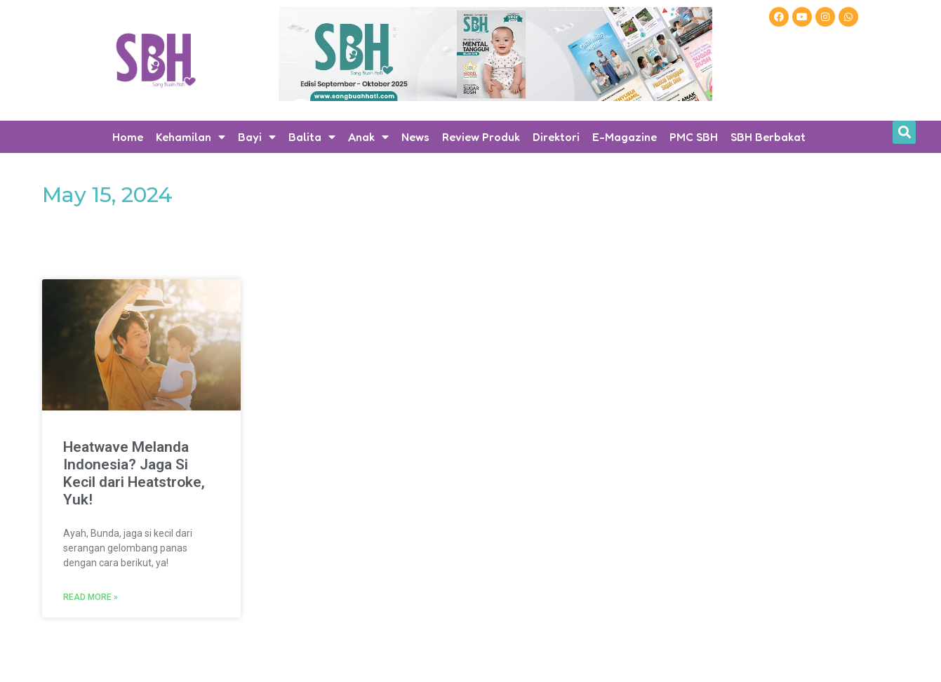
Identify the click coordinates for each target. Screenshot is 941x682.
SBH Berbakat (768, 137)
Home (127, 137)
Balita (311, 136)
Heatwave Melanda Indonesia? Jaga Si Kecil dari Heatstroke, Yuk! (134, 474)
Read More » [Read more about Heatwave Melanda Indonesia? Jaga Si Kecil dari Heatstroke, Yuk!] (90, 597)
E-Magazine (624, 137)
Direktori (556, 137)
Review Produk (481, 137)
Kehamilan (190, 136)
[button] (904, 132)
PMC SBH (693, 137)
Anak (368, 136)
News (415, 137)
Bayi (257, 136)
